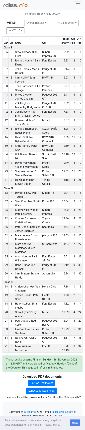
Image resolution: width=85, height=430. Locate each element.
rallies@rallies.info (62, 411)
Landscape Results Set (41, 390)
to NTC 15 (14, 30)
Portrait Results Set (41, 383)
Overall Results (35, 22)
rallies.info (29, 411)
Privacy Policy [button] (52, 424)
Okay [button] (75, 422)
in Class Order (66, 22)
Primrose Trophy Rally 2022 (41, 13)
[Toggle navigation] (77, 5)
